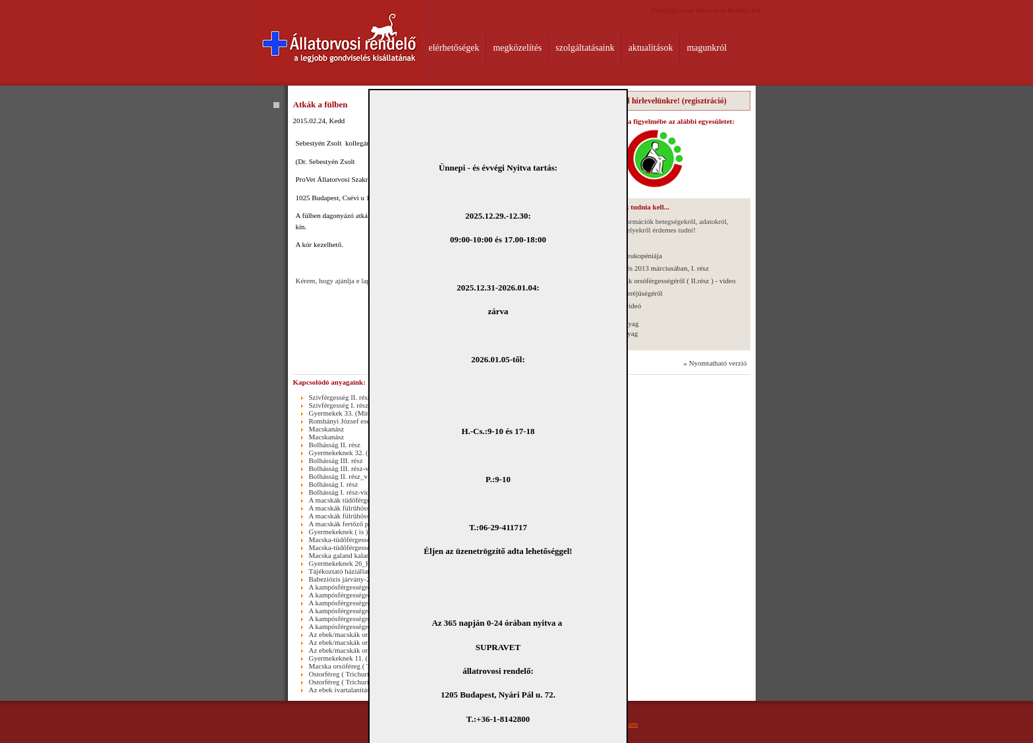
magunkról (706, 48)
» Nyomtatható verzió (715, 363)
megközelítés (517, 48)
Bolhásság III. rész (336, 460)
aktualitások (650, 48)
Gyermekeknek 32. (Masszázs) (354, 452)
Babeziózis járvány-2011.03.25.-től (360, 579)
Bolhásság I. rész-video (343, 492)
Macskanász (327, 429)
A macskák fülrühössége (344, 508)
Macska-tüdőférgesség (341, 539)
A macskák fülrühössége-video (354, 516)
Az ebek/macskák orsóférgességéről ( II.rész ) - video (658, 281)
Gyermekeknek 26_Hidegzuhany (357, 563)
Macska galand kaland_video (351, 555)
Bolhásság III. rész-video (345, 468)
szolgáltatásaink (584, 48)
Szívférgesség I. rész (339, 405)
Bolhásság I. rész (333, 484)
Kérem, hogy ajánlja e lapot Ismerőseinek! (357, 281)
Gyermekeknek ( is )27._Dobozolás (360, 532)
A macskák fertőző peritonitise (353, 524)
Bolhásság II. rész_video (344, 476)
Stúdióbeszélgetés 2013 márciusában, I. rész (645, 268)
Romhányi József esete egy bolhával (361, 421)
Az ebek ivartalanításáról (345, 690)
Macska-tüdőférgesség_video (351, 547)
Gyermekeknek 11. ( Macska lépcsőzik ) (367, 658)
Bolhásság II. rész (335, 445)
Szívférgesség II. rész (340, 397)
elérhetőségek (454, 48)
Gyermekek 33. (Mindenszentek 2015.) (366, 413)
